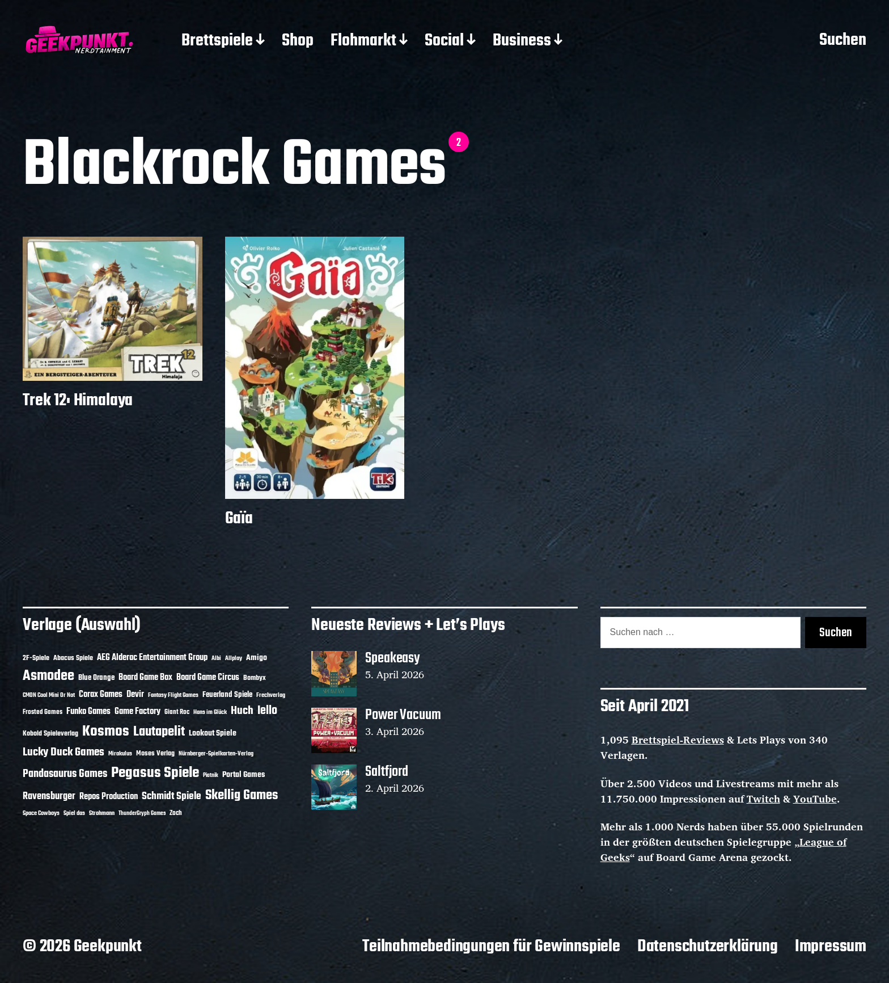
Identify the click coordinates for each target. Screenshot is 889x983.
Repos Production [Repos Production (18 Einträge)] (108, 797)
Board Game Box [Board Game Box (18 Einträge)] (145, 677)
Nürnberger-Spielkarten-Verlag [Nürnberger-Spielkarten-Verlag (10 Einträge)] (216, 753)
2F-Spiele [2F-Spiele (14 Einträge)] (36, 658)
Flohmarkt (363, 41)
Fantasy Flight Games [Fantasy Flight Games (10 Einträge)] (173, 695)
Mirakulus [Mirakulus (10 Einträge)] (120, 753)
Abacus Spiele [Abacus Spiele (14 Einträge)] (73, 658)
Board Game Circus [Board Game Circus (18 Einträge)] (207, 677)
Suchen (842, 41)
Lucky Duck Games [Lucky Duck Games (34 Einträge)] (63, 752)
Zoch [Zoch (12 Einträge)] (176, 813)
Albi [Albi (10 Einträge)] (216, 658)
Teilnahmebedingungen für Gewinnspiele (491, 947)
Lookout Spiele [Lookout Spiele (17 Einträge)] (212, 733)
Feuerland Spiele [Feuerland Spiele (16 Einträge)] (227, 694)
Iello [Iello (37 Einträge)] (267, 710)
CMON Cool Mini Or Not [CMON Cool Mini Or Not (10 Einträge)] (49, 695)
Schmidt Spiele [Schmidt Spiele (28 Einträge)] (171, 796)
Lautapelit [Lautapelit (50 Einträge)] (159, 732)
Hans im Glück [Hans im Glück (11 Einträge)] (210, 712)
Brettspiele (217, 41)
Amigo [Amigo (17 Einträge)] (256, 658)
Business (522, 41)
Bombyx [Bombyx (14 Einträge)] (254, 678)
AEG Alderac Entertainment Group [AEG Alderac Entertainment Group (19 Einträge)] (152, 658)
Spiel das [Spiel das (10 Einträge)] (74, 813)
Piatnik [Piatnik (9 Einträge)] (210, 775)
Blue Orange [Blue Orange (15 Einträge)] (96, 678)
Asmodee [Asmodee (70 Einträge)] (48, 676)
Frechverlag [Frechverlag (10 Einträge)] (270, 695)
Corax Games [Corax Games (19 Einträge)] (100, 694)
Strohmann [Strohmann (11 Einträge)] (102, 813)
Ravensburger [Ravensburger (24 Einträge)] (49, 796)
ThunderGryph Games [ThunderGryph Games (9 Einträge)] (142, 813)
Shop (298, 41)
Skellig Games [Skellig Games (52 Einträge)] (241, 795)
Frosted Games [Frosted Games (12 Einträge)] (42, 712)
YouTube (815, 798)
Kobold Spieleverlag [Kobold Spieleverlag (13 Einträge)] (50, 734)
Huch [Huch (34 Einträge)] (242, 711)
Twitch (763, 798)
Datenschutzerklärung (707, 947)
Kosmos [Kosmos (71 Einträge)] (105, 731)
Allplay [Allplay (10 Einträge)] (233, 658)
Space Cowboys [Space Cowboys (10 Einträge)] (41, 813)
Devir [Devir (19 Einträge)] (135, 694)
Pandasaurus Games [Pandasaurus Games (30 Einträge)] (65, 774)
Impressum (830, 947)
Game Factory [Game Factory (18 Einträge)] (137, 712)
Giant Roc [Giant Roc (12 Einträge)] (176, 712)
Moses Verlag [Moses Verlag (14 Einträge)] (155, 753)
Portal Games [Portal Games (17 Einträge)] (243, 775)
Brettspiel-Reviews (678, 739)
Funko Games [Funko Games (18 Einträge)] (88, 712)
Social (444, 41)
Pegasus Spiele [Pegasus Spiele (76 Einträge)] (155, 773)
